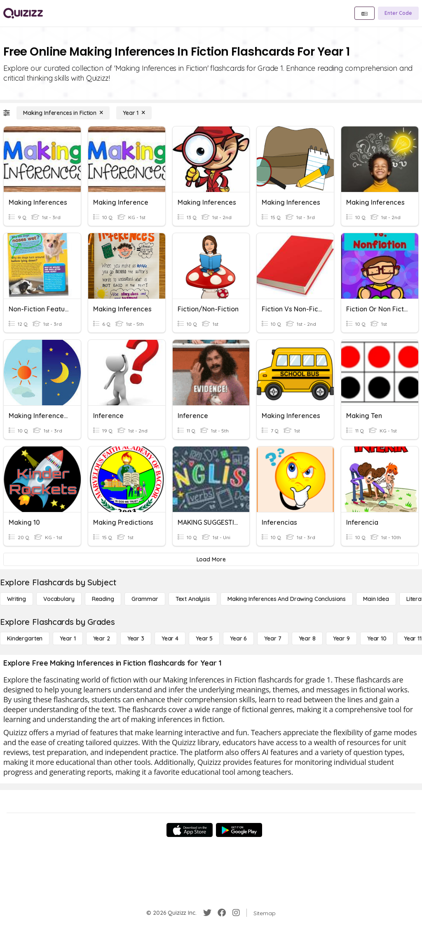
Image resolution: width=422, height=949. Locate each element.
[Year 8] (307, 638)
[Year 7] (272, 638)
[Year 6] (238, 638)
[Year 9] (341, 638)
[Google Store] (239, 830)
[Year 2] (101, 638)
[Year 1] (134, 112)
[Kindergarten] (24, 638)
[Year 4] (170, 638)
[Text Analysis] (193, 598)
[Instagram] (236, 912)
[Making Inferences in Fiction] (63, 112)
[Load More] (211, 559)
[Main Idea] (376, 598)
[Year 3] (135, 638)
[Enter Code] (398, 13)
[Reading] (103, 598)
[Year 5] (204, 638)
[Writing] (16, 598)
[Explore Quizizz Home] (23, 13)
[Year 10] (377, 638)
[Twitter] (207, 912)
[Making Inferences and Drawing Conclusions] (286, 598)
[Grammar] (144, 598)
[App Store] (189, 830)
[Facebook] (222, 912)
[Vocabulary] (59, 598)
